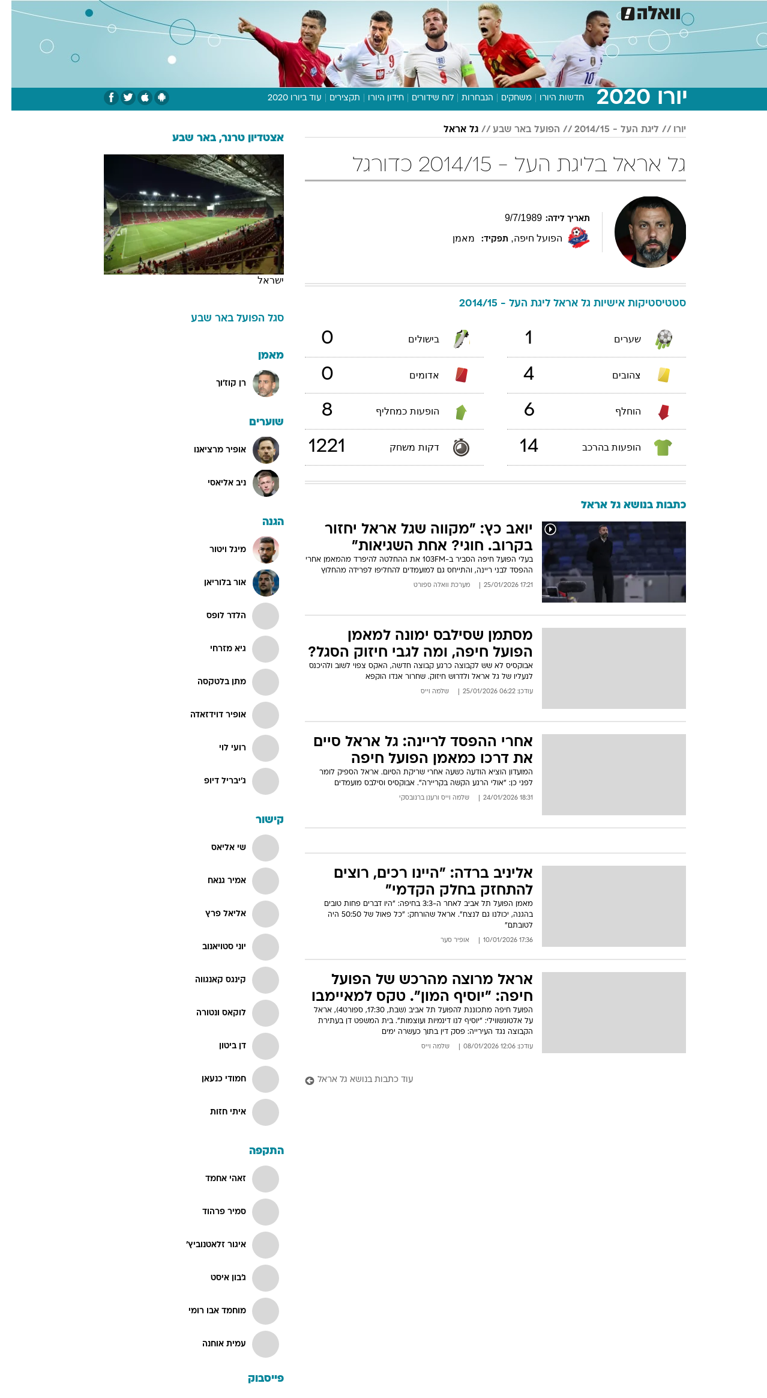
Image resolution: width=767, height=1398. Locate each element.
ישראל (259, 280)
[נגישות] (16, 12)
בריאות (353, 11)
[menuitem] (612, 12)
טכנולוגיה (268, 11)
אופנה (223, 11)
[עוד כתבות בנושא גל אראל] (484, 1080)
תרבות (493, 11)
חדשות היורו (550, 98)
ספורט (578, 11)
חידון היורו (374, 98)
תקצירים (333, 98)
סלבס (455, 11)
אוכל (391, 11)
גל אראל (449, 130)
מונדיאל (536, 11)
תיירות (312, 11)
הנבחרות (466, 98)
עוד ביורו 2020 (283, 98)
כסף (422, 11)
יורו (668, 130)
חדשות (619, 11)
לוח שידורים (421, 98)
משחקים (505, 98)
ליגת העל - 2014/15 (605, 130)
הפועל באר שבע (515, 130)
